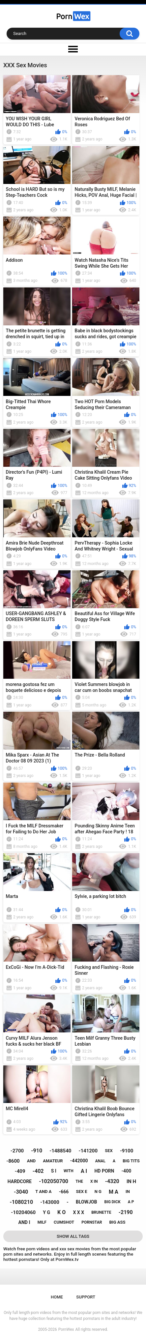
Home (57, 1297)
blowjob (86, 1202)
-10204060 (23, 1212)
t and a (43, 1191)
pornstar (91, 1222)
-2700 (17, 1151)
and (31, 1160)
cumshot (64, 1222)
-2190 (126, 1212)
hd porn (104, 1171)
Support (85, 1297)
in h (131, 1181)
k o (61, 1212)
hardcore (20, 1181)
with (68, 1171)
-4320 (112, 1181)
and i (24, 1222)
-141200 (88, 1151)
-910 (36, 1150)
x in (94, 1181)
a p (131, 1202)
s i (53, 1171)
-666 (64, 1191)
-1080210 (21, 1202)
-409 (20, 1171)
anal (100, 1161)
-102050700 (53, 1181)
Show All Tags (73, 1236)
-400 (126, 1171)
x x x (78, 1212)
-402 (38, 1171)
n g (98, 1191)
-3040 (21, 1192)
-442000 (79, 1160)
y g (46, 1212)
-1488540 (60, 1151)
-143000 (49, 1202)
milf (42, 1222)
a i (84, 1171)
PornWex (66, 1329)
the (79, 1181)
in (128, 1191)
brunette (101, 1212)
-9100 (126, 1151)
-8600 (12, 1161)
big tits (131, 1160)
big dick (112, 1202)
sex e (81, 1191)
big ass (117, 1222)
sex (109, 1150)
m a (113, 1192)
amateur (53, 1160)
